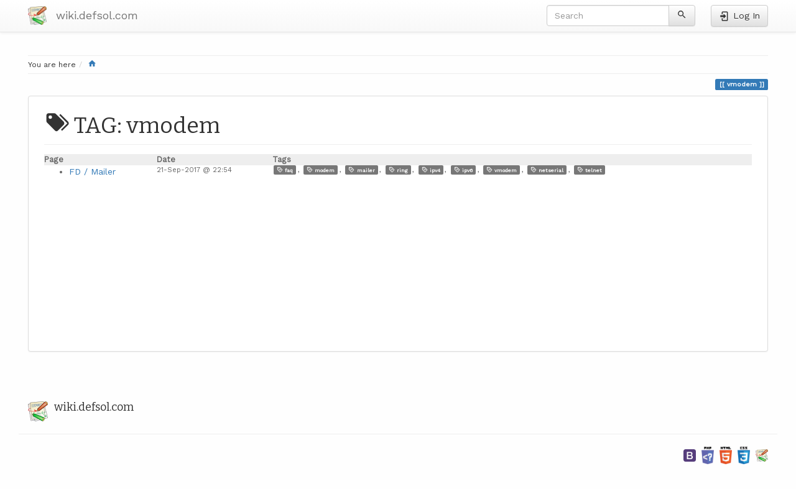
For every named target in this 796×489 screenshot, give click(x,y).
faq (285, 170)
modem (321, 170)
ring (398, 170)
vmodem (501, 170)
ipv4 (431, 170)
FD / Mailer (92, 171)
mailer (361, 170)
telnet (589, 170)
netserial (546, 170)
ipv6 (463, 170)
